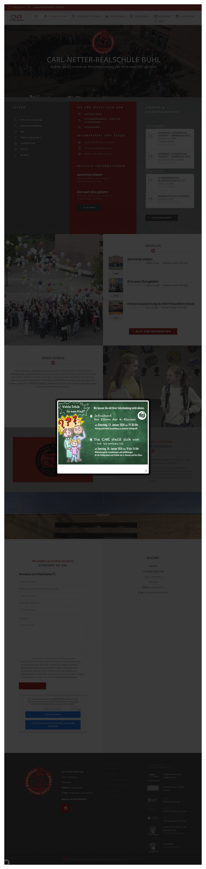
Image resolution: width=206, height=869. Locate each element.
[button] (6, 862)
